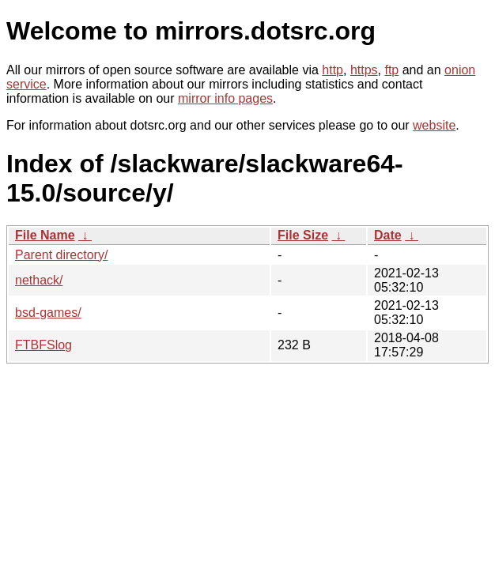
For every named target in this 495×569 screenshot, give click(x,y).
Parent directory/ (61, 255)
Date (388, 235)
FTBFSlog (43, 345)
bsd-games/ (48, 312)
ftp (391, 70)
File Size (303, 235)
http (332, 70)
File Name (45, 235)
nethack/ (38, 280)
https (364, 70)
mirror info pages (225, 98)
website (434, 125)
